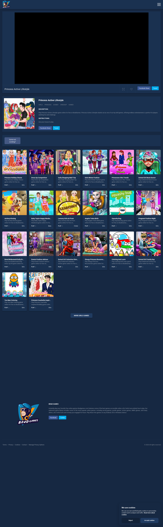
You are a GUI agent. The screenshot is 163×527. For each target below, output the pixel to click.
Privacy (10, 521)
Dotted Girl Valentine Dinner (68, 336)
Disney (55, 105)
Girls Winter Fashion (92, 254)
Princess (48, 105)
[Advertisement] (99, 141)
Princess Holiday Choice (13, 254)
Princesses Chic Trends (120, 254)
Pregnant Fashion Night (147, 295)
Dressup (63, 105)
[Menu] (159, 4)
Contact (24, 521)
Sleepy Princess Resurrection (95, 336)
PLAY (6, 261)
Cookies (18, 521)
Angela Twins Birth (91, 295)
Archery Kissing (10, 295)
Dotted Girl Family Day (146, 336)
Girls (41, 105)
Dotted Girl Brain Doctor (147, 254)
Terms (5, 521)
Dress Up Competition (39, 254)
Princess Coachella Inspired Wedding (44, 377)
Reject (131, 520)
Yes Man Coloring (11, 377)
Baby (49, 302)
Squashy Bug (116, 295)
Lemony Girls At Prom (66, 295)
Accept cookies (149, 520)
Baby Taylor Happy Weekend (41, 295)
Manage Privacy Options (36, 521)
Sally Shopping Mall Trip (67, 254)
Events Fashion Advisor (39, 336)
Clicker (76, 302)
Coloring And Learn (119, 336)
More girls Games (81, 392)
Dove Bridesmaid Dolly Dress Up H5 (17, 336)
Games (71, 105)
